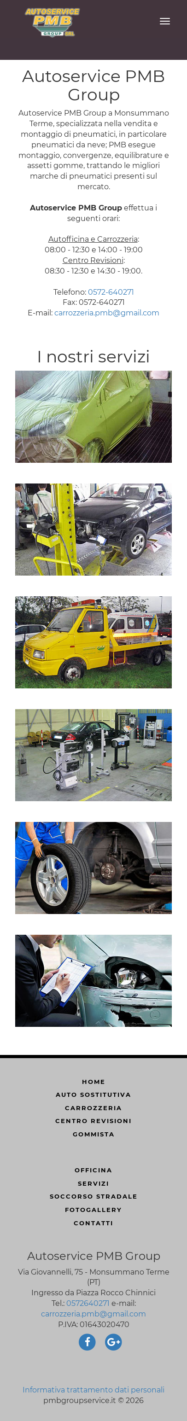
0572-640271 (111, 292)
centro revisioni (93, 1120)
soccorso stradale (94, 1196)
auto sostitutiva (93, 1094)
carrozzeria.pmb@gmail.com (106, 313)
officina (93, 1170)
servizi (93, 1183)
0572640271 (88, 1303)
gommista (94, 1134)
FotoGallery (93, 1209)
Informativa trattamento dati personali (93, 1390)
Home (93, 1081)
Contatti (93, 1223)
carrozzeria (93, 1108)
